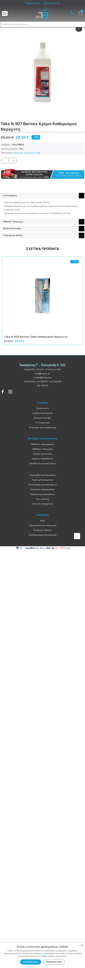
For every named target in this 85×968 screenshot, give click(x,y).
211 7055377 (42, 382)
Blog (42, 521)
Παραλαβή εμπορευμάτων (42, 475)
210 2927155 (29, 382)
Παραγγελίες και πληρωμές (42, 525)
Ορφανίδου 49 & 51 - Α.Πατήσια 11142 (42, 370)
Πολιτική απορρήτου (42, 504)
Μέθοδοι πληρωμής (42, 449)
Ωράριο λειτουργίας (42, 413)
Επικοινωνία (42, 408)
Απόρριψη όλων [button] (54, 962)
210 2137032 (42, 386)
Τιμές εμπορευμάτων (42, 480)
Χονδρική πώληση (42, 530)
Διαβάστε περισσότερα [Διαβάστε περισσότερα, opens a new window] (57, 956)
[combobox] (42, 24)
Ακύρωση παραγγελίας (42, 490)
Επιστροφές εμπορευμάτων (42, 485)
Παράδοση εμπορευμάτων (42, 464)
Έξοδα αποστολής (42, 454)
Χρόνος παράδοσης (42, 459)
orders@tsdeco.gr (43, 378)
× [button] (82, 946)
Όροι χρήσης (42, 499)
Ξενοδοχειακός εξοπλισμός (42, 535)
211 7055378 (55, 382)
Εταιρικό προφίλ (42, 418)
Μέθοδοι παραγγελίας (42, 444)
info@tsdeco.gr (42, 374)
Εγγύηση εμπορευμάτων (42, 494)
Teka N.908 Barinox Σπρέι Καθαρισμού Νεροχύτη (35, 336)
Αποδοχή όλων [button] (30, 962)
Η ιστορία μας (42, 423)
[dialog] (42, 955)
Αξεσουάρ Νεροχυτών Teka (26, 153)
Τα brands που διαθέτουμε (42, 428)
